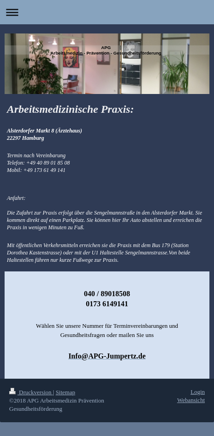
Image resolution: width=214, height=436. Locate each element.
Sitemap (65, 392)
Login (198, 391)
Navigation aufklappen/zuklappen (107, 12)
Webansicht (191, 400)
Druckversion (31, 392)
